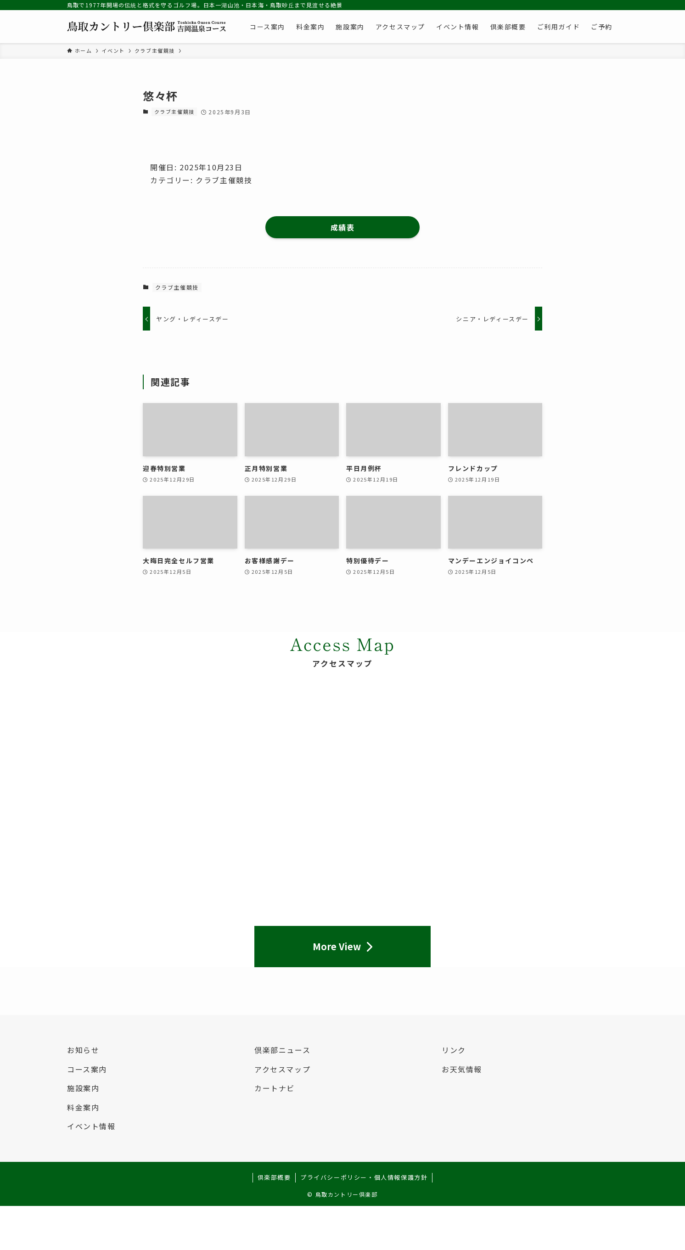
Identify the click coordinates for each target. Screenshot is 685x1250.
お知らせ (83, 1049)
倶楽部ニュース (282, 1049)
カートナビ (274, 1087)
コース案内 (87, 1069)
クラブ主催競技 (174, 111)
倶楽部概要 (274, 1177)
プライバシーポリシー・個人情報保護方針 (363, 1177)
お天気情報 (462, 1069)
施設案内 (83, 1087)
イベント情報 (91, 1126)
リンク (454, 1049)
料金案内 (83, 1107)
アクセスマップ (282, 1069)
